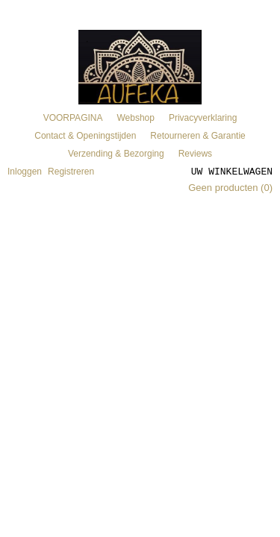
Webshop (135, 118)
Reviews (195, 153)
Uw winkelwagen (232, 171)
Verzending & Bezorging (116, 153)
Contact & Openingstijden (85, 136)
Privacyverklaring (203, 118)
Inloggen (24, 171)
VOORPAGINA (73, 118)
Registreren (71, 171)
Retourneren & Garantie (197, 136)
